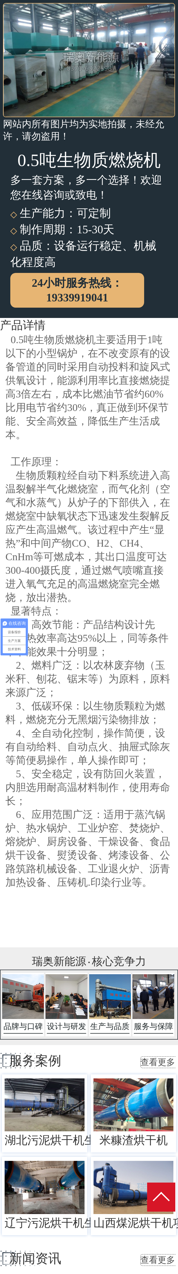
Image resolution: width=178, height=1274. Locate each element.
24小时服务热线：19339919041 (77, 290)
